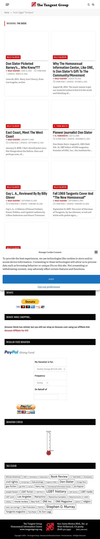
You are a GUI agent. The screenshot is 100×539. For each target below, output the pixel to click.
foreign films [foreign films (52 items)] (81, 482)
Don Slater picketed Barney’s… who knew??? (23, 66)
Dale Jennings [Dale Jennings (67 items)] (37, 482)
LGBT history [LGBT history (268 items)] (56, 491)
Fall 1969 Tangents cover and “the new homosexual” (73, 195)
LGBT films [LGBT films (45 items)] (39, 492)
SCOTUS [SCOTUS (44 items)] (40, 507)
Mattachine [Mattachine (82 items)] (40, 496)
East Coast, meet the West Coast (24, 134)
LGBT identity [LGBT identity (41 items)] (73, 492)
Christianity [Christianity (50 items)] (88, 477)
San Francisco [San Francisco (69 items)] (29, 507)
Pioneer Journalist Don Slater (72, 132)
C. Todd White (61, 126)
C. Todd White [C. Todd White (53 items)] (76, 477)
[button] (96, 252)
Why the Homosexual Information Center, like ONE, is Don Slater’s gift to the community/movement (73, 69)
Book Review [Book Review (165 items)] (59, 476)
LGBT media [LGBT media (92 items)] (86, 491)
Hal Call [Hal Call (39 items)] (30, 487)
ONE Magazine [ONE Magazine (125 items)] (64, 501)
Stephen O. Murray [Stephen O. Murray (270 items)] (60, 507)
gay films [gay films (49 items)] (22, 487)
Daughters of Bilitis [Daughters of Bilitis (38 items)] (51, 482)
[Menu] (7, 5)
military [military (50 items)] (8, 502)
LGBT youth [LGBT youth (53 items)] (10, 497)
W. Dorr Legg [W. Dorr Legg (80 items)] (45, 511)
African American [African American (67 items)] (13, 477)
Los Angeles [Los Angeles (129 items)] (24, 496)
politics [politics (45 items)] (77, 502)
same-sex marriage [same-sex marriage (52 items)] (13, 507)
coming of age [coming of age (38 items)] (25, 482)
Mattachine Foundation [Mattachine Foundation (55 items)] (57, 497)
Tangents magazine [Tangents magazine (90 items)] (15, 511)
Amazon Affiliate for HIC (16, 330)
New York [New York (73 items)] (35, 501)
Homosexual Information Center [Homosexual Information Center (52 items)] (59, 487)
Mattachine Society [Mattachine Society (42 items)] (75, 497)
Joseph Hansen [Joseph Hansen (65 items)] (12, 492)
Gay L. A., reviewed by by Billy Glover (26, 195)
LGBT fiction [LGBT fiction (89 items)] (27, 491)
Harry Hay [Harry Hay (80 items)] (40, 486)
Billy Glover (13, 57)
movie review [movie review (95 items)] (21, 501)
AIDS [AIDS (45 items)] (25, 477)
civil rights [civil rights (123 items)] (12, 482)
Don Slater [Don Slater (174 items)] (67, 482)
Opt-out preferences (49, 286)
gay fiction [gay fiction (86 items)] (11, 486)
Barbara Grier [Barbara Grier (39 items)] (44, 477)
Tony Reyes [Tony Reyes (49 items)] (32, 512)
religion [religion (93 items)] (86, 501)
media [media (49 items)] (86, 497)
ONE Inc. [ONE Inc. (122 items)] (47, 501)
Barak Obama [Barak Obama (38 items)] (33, 477)
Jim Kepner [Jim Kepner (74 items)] (79, 486)
